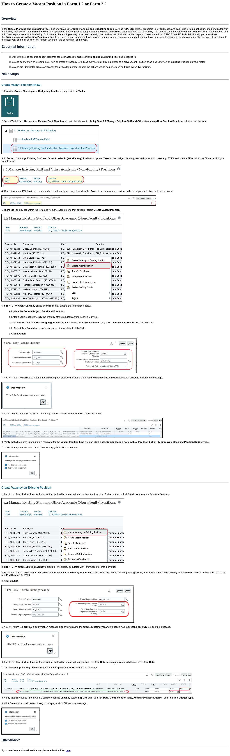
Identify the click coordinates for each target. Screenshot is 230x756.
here (68, 750)
